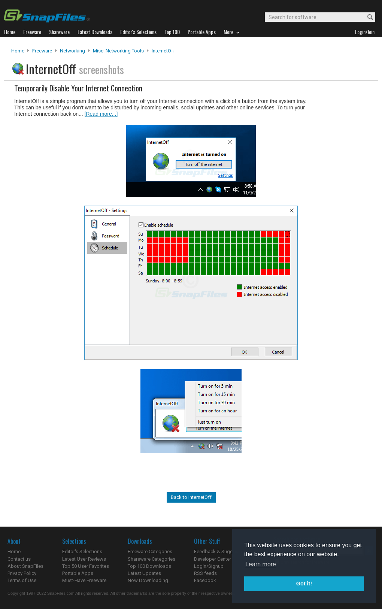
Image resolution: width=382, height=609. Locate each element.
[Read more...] (101, 114)
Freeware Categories (150, 551)
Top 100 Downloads (149, 566)
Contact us (19, 559)
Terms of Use (21, 580)
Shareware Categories (151, 559)
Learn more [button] (260, 564)
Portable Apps (77, 573)
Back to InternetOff (191, 497)
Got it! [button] (304, 584)
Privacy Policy (21, 573)
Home (17, 51)
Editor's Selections (82, 551)
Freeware (42, 51)
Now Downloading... (150, 580)
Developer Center (212, 559)
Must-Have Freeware (84, 580)
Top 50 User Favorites (85, 566)
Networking (72, 51)
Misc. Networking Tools (118, 51)
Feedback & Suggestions (221, 551)
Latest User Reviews (84, 559)
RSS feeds (205, 573)
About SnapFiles (25, 566)
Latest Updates (144, 573)
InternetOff (163, 51)
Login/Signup (209, 566)
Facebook (205, 580)
